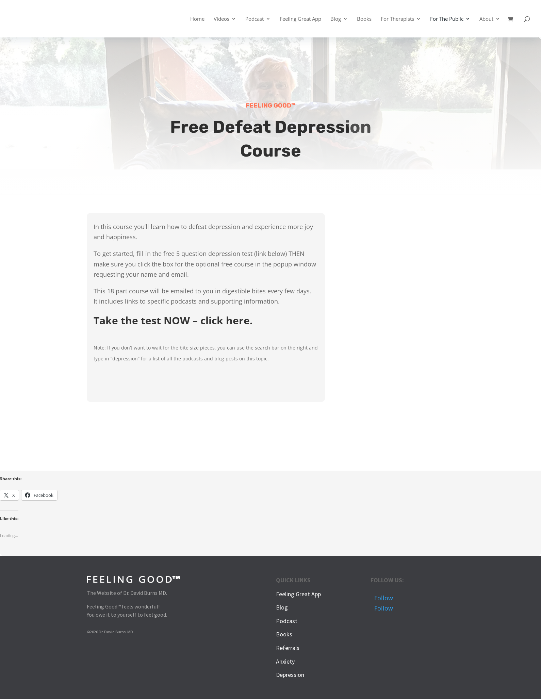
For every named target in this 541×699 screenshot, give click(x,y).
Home (197, 19)
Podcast (254, 19)
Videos (221, 19)
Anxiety (285, 661)
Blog (335, 19)
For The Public (446, 19)
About (486, 19)
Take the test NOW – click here (172, 320)
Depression (290, 675)
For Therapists (397, 19)
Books (364, 19)
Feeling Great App (300, 19)
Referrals (287, 648)
